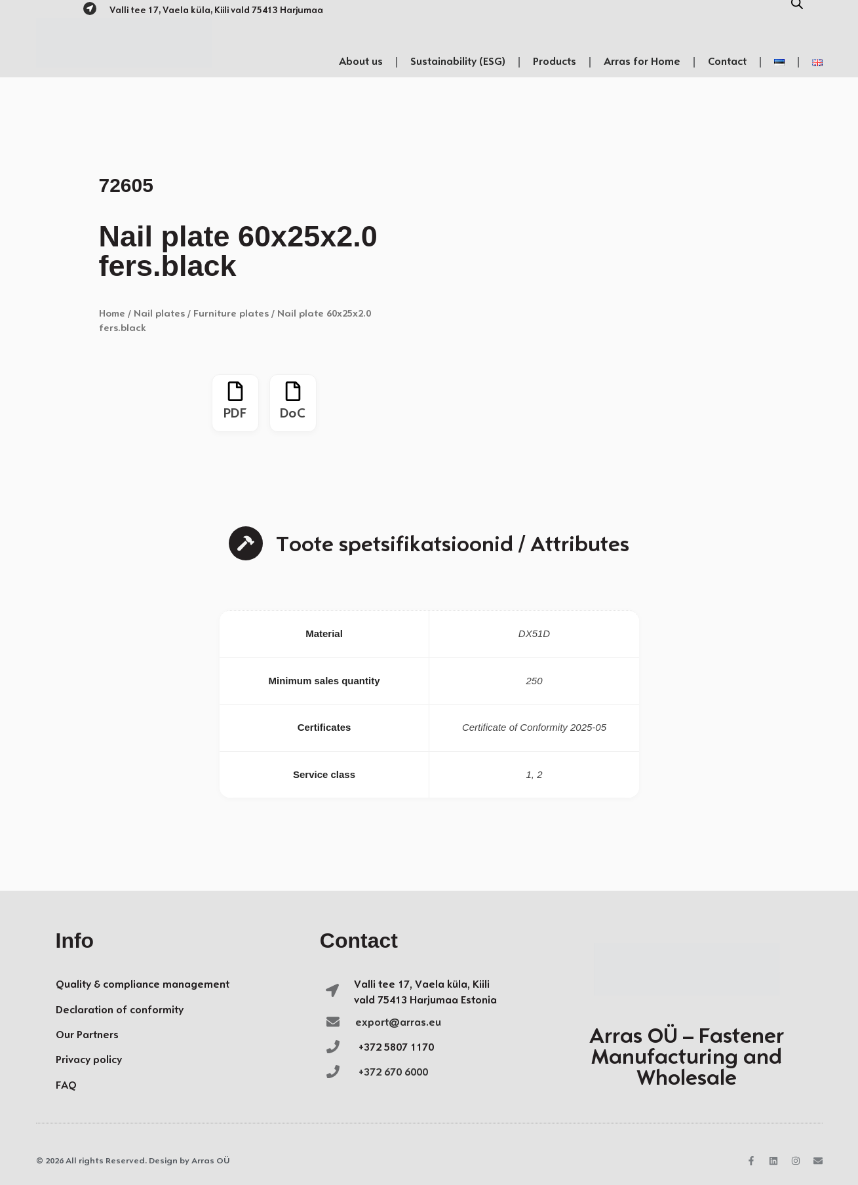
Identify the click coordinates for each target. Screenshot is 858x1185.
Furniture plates (231, 314)
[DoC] (293, 391)
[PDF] (235, 391)
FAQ (66, 1086)
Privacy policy (89, 1060)
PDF (235, 414)
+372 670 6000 (393, 1073)
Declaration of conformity (120, 1010)
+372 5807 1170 (396, 1048)
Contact (727, 62)
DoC (292, 414)
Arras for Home (642, 62)
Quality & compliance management (142, 985)
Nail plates (159, 314)
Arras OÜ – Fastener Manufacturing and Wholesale (686, 1058)
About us (361, 62)
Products (554, 62)
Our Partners (87, 1035)
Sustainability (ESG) (457, 62)
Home (112, 314)
